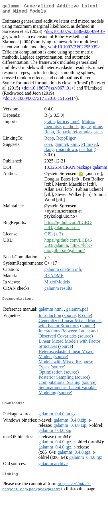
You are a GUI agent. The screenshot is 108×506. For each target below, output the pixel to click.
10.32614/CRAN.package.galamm (75, 169)
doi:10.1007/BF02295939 (73, 49)
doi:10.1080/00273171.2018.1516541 (39, 100)
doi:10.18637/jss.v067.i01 (47, 90)
